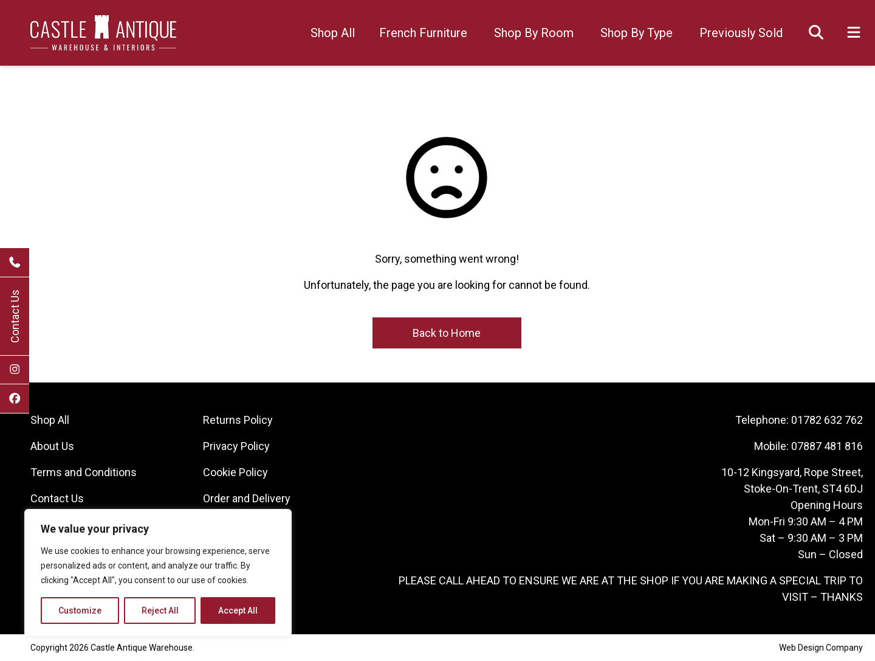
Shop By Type (636, 33)
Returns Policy (238, 420)
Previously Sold (741, 33)
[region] (158, 573)
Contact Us (15, 316)
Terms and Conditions (83, 472)
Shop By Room (534, 33)
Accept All (238, 610)
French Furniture (423, 33)
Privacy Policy (236, 446)
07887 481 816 (827, 446)
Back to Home (447, 333)
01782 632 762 (827, 420)
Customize (79, 610)
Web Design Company (821, 647)
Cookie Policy (235, 472)
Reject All (160, 610)
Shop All (333, 33)
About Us (52, 446)
